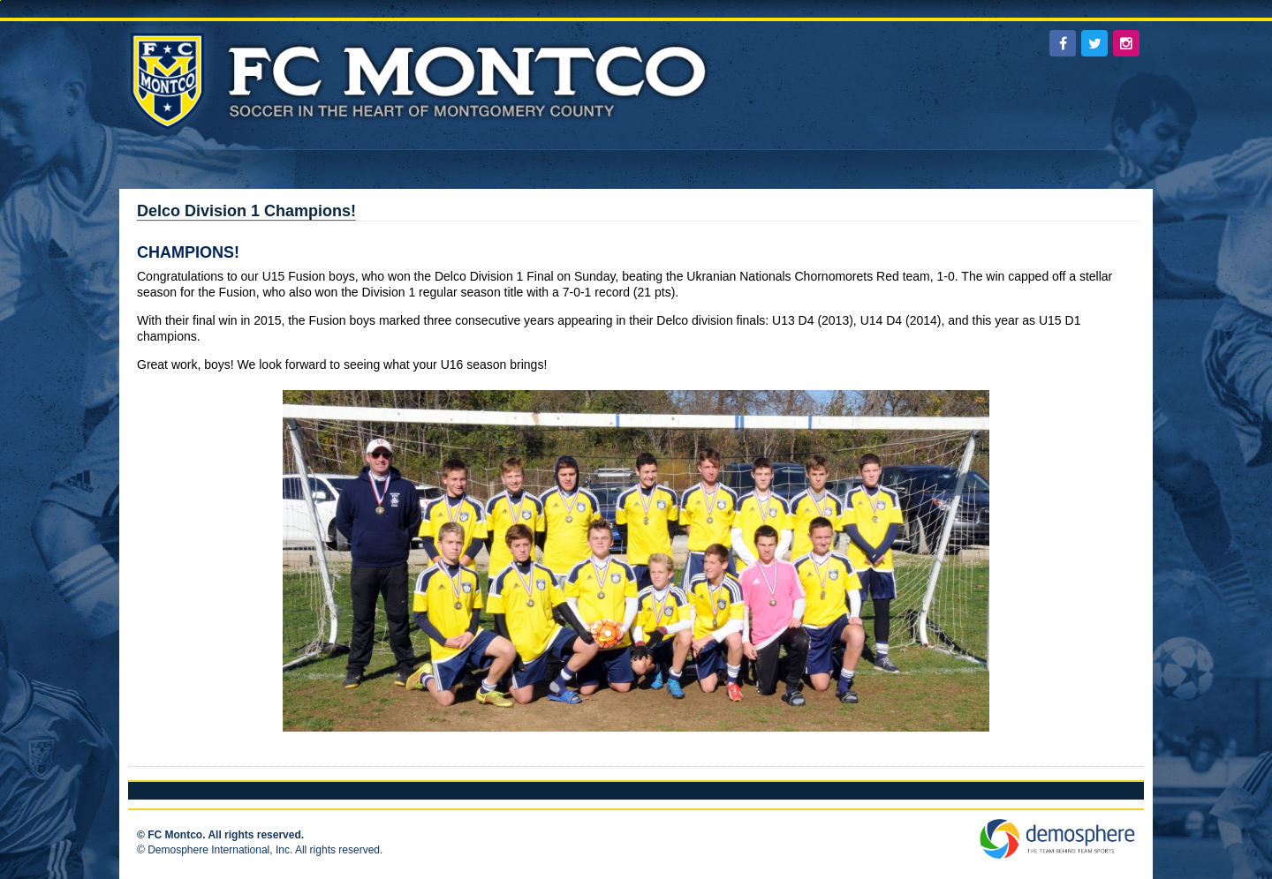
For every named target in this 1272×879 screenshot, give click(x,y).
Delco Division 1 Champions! (246, 211)
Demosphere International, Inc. (220, 850)
